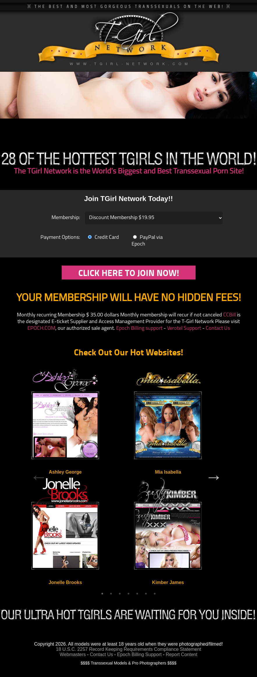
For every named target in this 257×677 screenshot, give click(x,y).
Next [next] (214, 477)
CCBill (229, 315)
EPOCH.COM (41, 328)
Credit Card (103, 237)
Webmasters (73, 654)
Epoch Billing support (139, 328)
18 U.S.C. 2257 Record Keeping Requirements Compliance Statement (128, 649)
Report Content (181, 654)
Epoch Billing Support (140, 654)
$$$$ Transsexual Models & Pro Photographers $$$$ (128, 663)
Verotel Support (184, 328)
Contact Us (218, 328)
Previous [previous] (38, 477)
